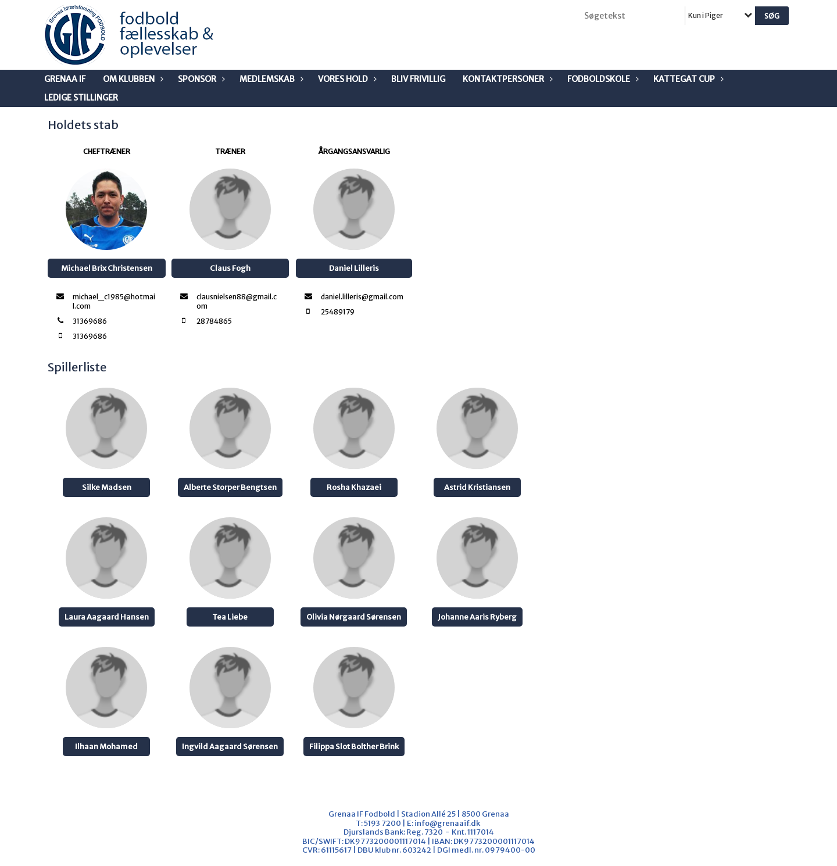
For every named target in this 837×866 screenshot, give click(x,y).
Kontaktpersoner (506, 79)
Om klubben (131, 79)
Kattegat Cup (687, 79)
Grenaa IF (64, 79)
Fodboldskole (601, 79)
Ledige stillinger (81, 97)
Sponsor (200, 79)
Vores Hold (346, 79)
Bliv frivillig (418, 79)
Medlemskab (270, 79)
